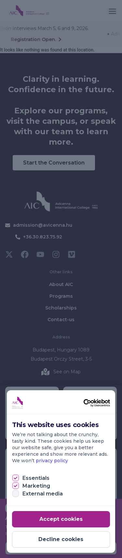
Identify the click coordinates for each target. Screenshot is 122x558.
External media (42, 494)
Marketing (36, 486)
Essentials (35, 478)
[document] (61, 279)
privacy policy (52, 461)
